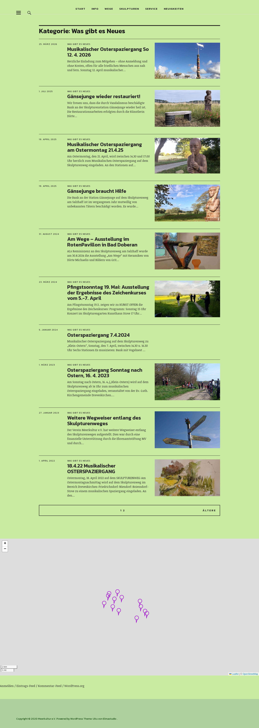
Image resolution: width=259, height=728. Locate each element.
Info (95, 9)
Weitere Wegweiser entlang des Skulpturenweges (104, 420)
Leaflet (234, 674)
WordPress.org (74, 686)
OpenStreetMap (250, 674)
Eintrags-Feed (25, 686)
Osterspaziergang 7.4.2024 (98, 335)
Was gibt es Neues (78, 44)
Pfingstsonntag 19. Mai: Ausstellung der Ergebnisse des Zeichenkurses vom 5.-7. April (108, 292)
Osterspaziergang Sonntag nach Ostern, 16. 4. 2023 (104, 372)
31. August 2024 (49, 234)
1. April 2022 (47, 460)
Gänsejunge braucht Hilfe (96, 191)
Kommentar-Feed (50, 686)
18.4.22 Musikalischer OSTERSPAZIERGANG (91, 468)
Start (80, 9)
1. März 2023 (47, 364)
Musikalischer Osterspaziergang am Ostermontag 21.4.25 (104, 147)
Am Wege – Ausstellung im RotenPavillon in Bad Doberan (102, 241)
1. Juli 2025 (46, 91)
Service (151, 9)
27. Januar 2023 (49, 412)
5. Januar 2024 (48, 329)
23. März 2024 (48, 282)
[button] (108, 597)
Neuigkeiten (174, 9)
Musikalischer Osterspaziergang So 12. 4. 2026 (108, 52)
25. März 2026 (48, 44)
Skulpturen (129, 9)
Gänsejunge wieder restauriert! (103, 96)
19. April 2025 (48, 139)
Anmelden (7, 686)
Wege (109, 9)
